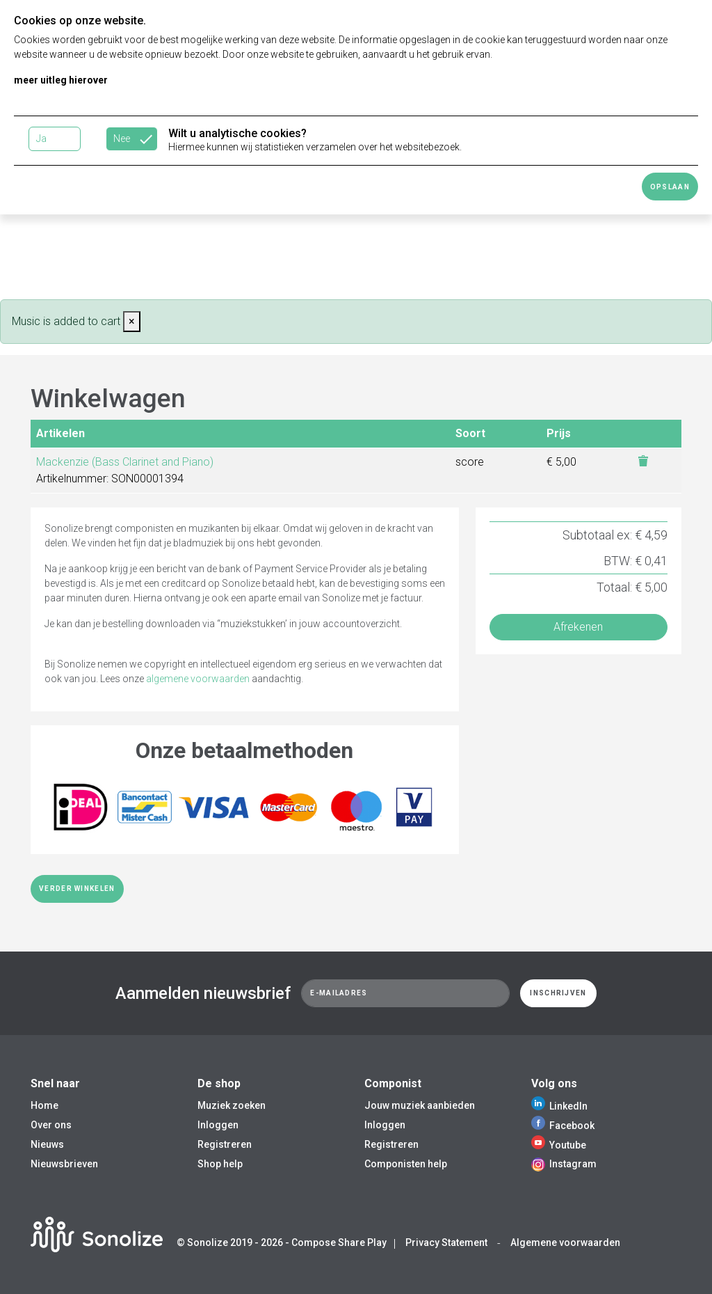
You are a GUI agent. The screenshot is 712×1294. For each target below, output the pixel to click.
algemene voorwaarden (198, 678)
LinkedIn (559, 1106)
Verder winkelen (77, 888)
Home (44, 1105)
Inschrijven (558, 993)
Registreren (224, 1144)
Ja (41, 138)
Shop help (220, 1163)
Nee (121, 138)
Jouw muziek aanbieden (419, 1105)
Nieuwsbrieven (64, 1163)
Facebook (562, 1125)
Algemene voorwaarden (565, 1242)
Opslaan (670, 187)
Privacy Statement (446, 1242)
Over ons (51, 1124)
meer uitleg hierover (61, 80)
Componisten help (405, 1163)
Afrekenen (578, 626)
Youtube (558, 1145)
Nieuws (47, 1144)
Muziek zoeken (231, 1105)
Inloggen (217, 1124)
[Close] (131, 321)
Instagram (564, 1163)
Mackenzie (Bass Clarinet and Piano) (124, 461)
